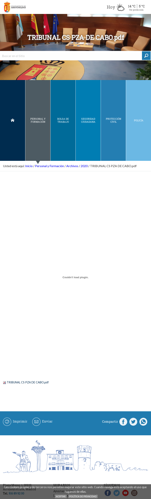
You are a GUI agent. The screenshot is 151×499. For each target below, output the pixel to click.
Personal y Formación (38, 120)
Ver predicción (136, 9)
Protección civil (113, 120)
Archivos (72, 166)
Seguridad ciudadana (88, 120)
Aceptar (60, 496)
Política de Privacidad (83, 496)
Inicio (12, 120)
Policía (138, 120)
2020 (84, 166)
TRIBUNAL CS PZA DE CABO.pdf (28, 382)
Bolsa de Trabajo (63, 120)
